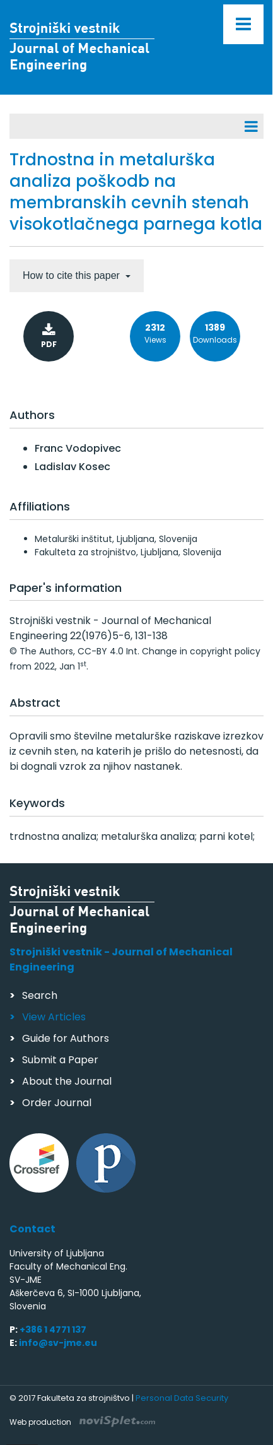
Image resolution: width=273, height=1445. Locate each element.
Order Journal (56, 1102)
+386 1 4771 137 (53, 1329)
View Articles (54, 1017)
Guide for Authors (65, 1038)
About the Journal (67, 1081)
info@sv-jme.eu (58, 1342)
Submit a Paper (60, 1060)
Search (39, 995)
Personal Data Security (182, 1398)
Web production (82, 1422)
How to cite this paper (72, 275)
